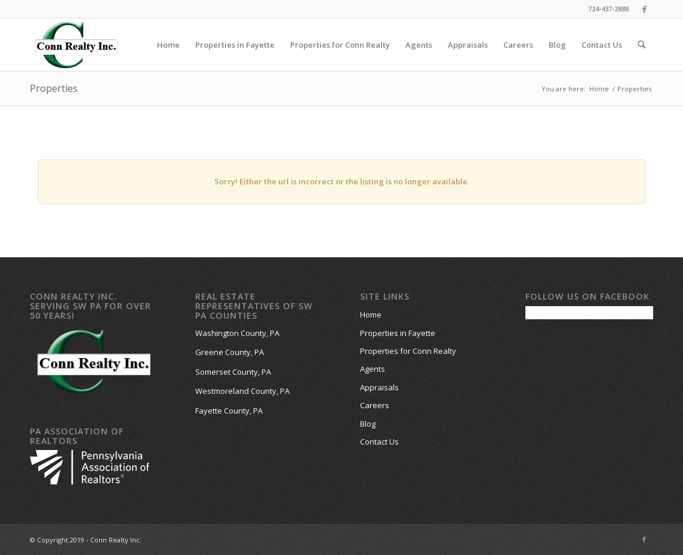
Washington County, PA (237, 333)
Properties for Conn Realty (408, 351)
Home (371, 314)
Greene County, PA (229, 352)
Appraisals (379, 387)
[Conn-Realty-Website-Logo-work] (76, 44)
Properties (54, 88)
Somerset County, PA (233, 371)
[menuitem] (168, 44)
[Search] (641, 44)
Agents (372, 368)
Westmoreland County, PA (242, 391)
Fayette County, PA (229, 410)
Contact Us (379, 441)
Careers (374, 405)
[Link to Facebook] (644, 9)
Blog (368, 423)
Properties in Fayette (397, 333)
